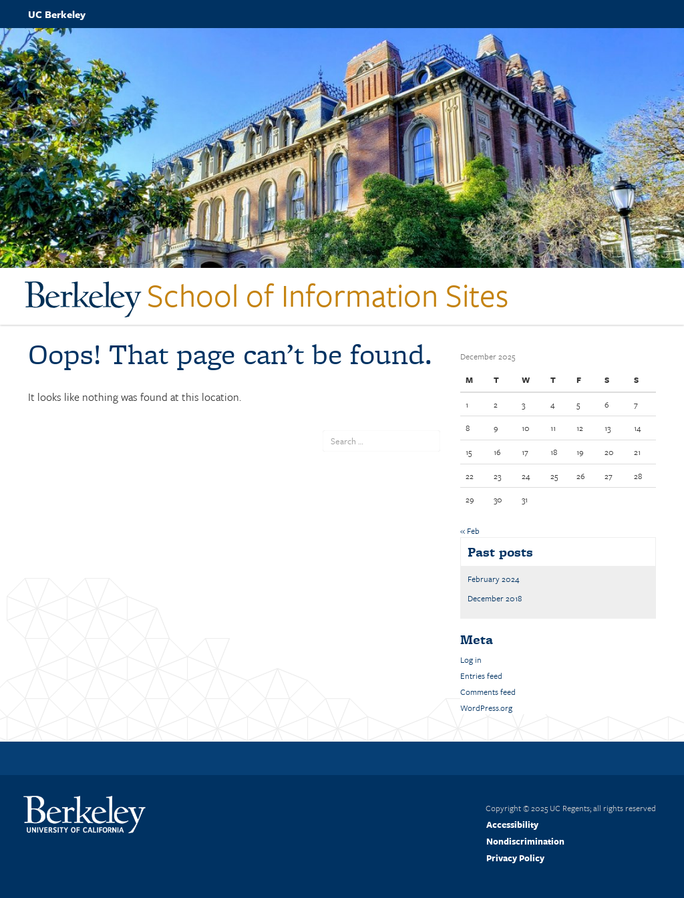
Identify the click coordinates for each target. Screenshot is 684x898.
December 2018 (495, 598)
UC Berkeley (57, 14)
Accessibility (512, 824)
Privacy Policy (515, 858)
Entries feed (481, 675)
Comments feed (488, 692)
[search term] (381, 441)
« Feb (470, 531)
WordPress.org (486, 708)
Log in (471, 659)
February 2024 (494, 579)
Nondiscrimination (525, 841)
